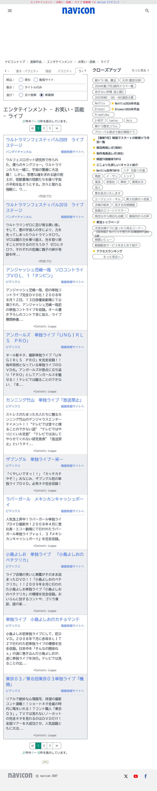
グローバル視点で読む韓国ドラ (115, 132)
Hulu (130, 120)
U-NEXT (99, 120)
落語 (48, 71)
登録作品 (36, 61)
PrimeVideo (103, 114)
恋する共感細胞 (125, 204)
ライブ (82, 71)
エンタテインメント (60, 61)
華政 (123, 182)
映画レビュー (103, 239)
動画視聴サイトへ (72, 151)
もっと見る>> (108, 256)
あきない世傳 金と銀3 (109, 91)
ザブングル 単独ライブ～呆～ (34, 459)
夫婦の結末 (102, 204)
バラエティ (65, 71)
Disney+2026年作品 (127, 109)
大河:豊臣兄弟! (132, 80)
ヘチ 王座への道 (134, 170)
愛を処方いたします (108, 193)
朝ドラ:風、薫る (105, 80)
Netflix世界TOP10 (107, 170)
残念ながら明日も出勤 (109, 216)
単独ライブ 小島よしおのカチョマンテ (43, 619)
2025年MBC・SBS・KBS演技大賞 (114, 97)
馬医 (98, 176)
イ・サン (112, 176)
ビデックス (13, 282)
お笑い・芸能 (86, 61)
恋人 (98, 187)
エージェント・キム (108, 199)
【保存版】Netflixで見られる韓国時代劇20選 (122, 233)
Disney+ (101, 109)
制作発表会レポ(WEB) (110, 153)
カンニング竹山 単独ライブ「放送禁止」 (45, 400)
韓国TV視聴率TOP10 (108, 159)
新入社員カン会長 (137, 199)
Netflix (101, 103)
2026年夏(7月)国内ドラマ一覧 (114, 86)
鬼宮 (98, 182)
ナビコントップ (15, 61)
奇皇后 (110, 182)
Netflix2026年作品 (127, 103)
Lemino (115, 120)
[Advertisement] (78, 37)
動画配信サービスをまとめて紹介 (116, 245)
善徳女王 (138, 182)
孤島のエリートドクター (110, 210)
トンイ (127, 176)
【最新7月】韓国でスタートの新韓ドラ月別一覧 (122, 140)
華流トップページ (107, 222)
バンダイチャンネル (19, 151)
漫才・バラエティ (27, 71)
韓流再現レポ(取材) (109, 147)
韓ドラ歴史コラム (106, 126)
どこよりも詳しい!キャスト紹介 (117, 165)
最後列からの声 (139, 216)
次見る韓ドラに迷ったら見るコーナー (119, 228)
